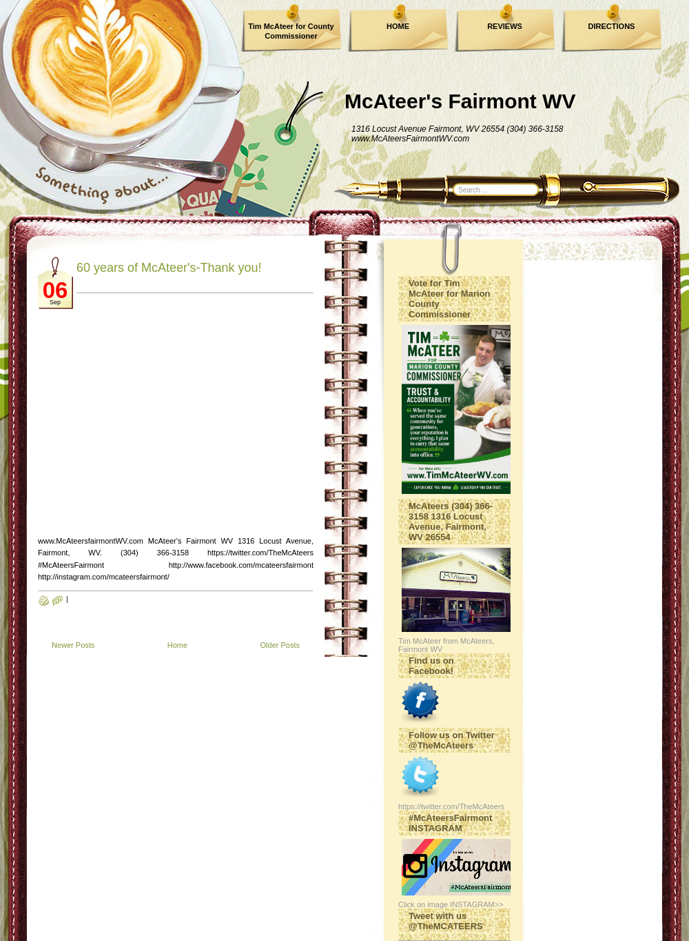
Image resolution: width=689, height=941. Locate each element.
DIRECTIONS (611, 26)
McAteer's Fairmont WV (460, 101)
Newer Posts (73, 645)
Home (177, 645)
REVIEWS (504, 26)
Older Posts (280, 645)
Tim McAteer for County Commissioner (290, 31)
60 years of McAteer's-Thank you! (169, 268)
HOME (398, 26)
